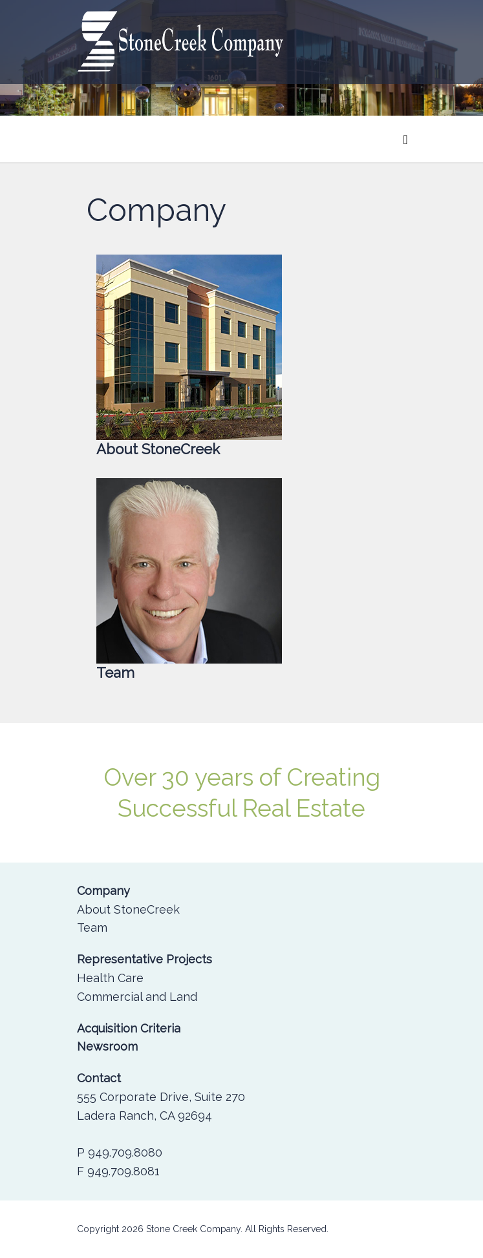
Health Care (110, 978)
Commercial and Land (137, 996)
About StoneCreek (128, 909)
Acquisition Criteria (128, 1028)
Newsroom (107, 1046)
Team (92, 927)
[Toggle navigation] (405, 139)
